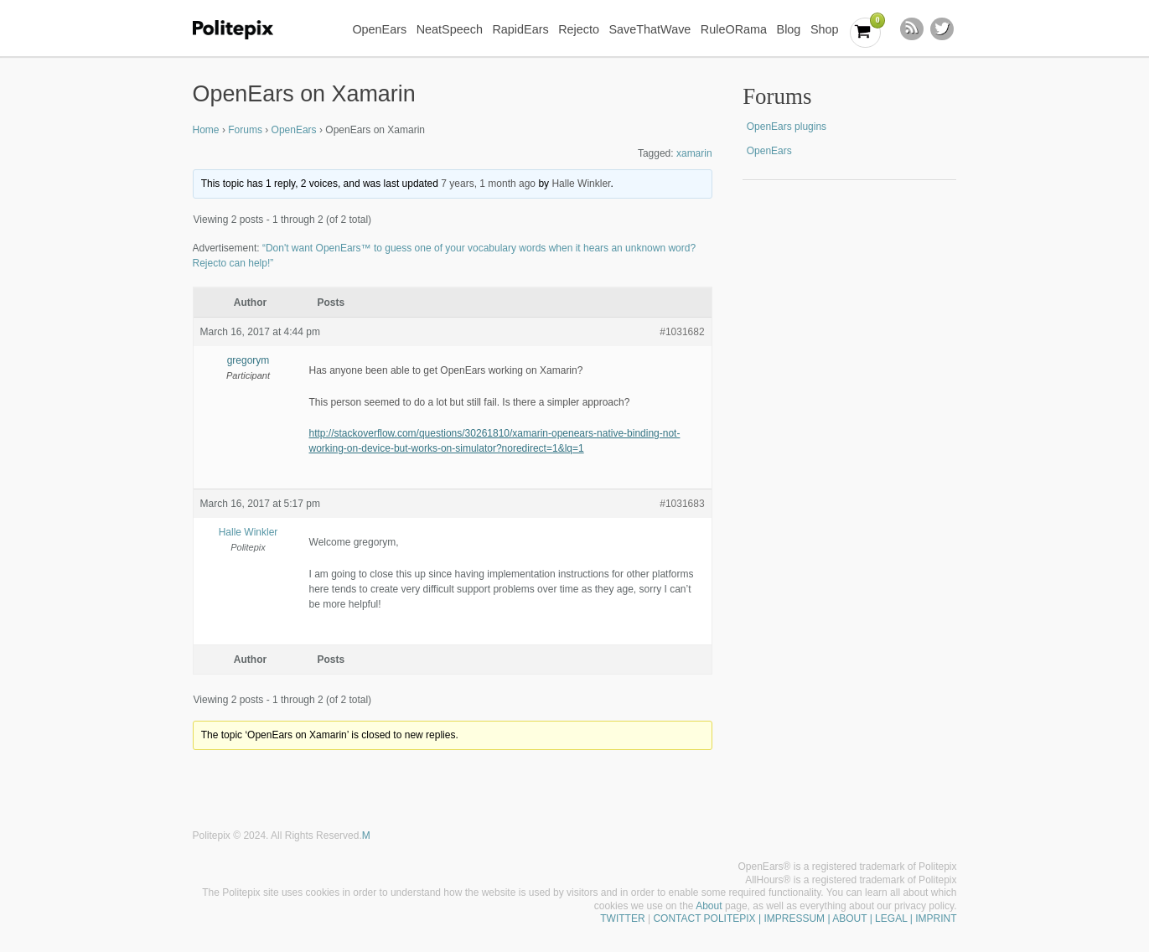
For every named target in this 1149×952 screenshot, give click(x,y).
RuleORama (734, 29)
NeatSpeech (450, 29)
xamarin (694, 153)
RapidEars (520, 29)
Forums (245, 130)
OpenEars (379, 29)
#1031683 (682, 504)
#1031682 (682, 332)
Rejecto (578, 29)
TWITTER (622, 918)
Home (206, 130)
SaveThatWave (649, 29)
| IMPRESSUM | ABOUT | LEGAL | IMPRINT (856, 918)
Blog (789, 29)
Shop (824, 29)
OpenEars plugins (786, 126)
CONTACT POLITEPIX (704, 918)
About (709, 906)
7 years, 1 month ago (488, 183)
